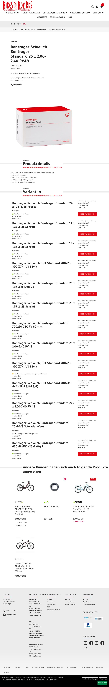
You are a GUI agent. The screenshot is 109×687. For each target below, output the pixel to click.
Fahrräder (17, 667)
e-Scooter (7, 667)
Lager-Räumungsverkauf (55, 667)
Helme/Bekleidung (87, 667)
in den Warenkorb (87, 214)
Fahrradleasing (57, 17)
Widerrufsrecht (70, 604)
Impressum (50, 602)
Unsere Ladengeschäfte (55, 13)
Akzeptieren (102, 683)
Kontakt (49, 599)
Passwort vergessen (89, 604)
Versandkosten (70, 602)
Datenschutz (51, 604)
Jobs (70, 17)
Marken (6, 673)
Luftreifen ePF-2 (52, 507)
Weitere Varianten (21, 524)
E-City (24, 24)
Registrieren (87, 602)
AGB (48, 607)
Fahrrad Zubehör (72, 667)
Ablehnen (103, 679)
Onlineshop (12, 13)
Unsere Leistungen (80, 13)
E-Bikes (16, 24)
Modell (15, 30)
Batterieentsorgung (53, 609)
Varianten (41, 30)
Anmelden (86, 599)
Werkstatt (42, 17)
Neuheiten (99, 667)
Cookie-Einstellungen (90, 679)
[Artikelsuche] (92, 7)
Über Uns (98, 13)
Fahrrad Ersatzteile (38, 667)
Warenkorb (68, 599)
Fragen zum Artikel (57, 30)
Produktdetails (28, 30)
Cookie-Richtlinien (51, 680)
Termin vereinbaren (31, 13)
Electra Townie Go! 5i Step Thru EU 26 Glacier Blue (83, 509)
